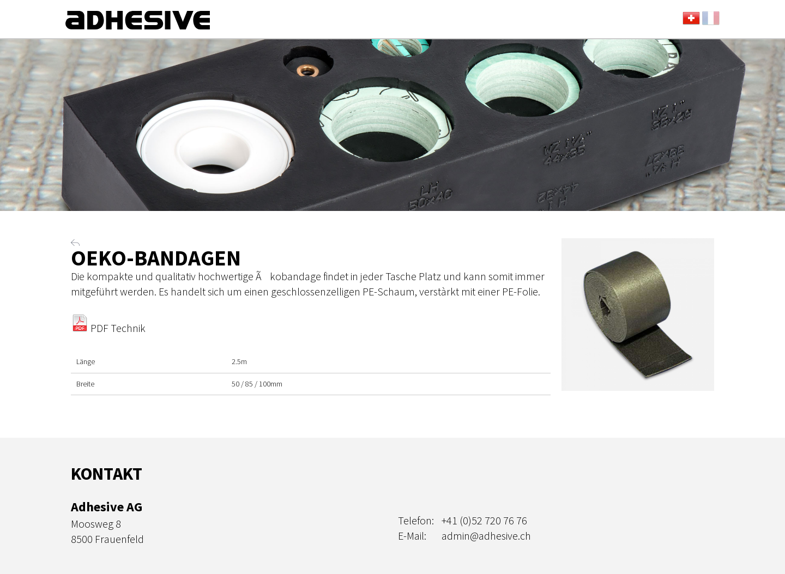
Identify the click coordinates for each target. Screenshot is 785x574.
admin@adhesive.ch (486, 535)
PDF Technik (108, 328)
